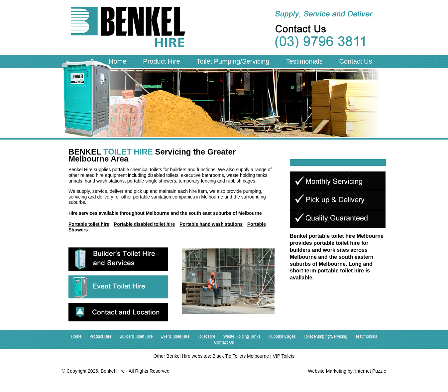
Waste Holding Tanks (242, 336)
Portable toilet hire (88, 224)
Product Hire (161, 61)
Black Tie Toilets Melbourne (240, 356)
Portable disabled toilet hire (144, 224)
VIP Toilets (284, 356)
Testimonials (304, 61)
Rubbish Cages (282, 336)
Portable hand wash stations (211, 224)
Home (117, 61)
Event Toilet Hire (175, 336)
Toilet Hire (206, 336)
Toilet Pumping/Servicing (233, 61)
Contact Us (355, 61)
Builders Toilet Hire (136, 336)
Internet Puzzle (370, 371)
